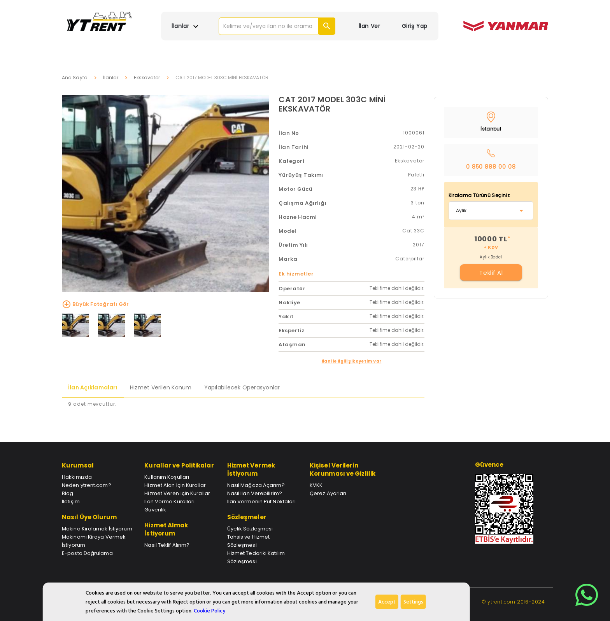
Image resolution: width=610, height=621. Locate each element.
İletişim (71, 501)
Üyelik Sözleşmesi (250, 528)
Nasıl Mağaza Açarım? (256, 485)
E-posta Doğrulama (87, 553)
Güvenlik (155, 509)
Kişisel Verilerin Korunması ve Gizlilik (342, 469)
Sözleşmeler (246, 517)
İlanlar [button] (186, 26)
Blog (67, 493)
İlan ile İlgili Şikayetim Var (352, 361)
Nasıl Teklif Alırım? (166, 545)
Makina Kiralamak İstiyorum (97, 528)
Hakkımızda (77, 477)
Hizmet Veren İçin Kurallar (177, 493)
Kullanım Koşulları (166, 477)
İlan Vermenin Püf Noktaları (261, 501)
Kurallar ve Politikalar (179, 465)
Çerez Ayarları (328, 493)
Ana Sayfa (75, 77)
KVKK (316, 485)
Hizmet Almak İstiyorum (166, 529)
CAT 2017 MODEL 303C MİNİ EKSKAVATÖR (332, 104)
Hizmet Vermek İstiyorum (251, 469)
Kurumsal (78, 465)
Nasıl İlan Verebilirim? (254, 493)
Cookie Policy (209, 610)
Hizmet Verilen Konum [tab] (161, 387)
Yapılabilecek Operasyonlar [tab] (242, 387)
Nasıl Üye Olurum (89, 517)
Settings (413, 601)
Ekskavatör (147, 77)
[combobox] (491, 210)
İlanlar (111, 77)
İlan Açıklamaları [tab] (92, 387)
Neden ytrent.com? (86, 485)
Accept (387, 601)
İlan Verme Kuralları (169, 501)
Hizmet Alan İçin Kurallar (175, 485)
